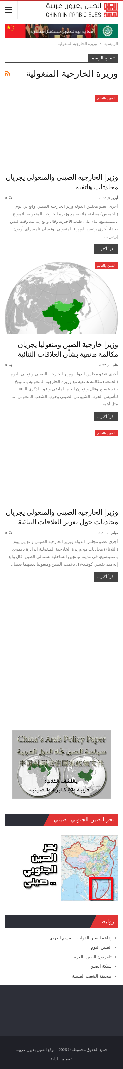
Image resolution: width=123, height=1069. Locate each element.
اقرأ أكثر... (105, 249)
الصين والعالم (106, 98)
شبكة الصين (101, 966)
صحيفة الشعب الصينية (92, 976)
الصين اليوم (101, 947)
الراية (55, 1059)
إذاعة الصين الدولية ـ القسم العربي (80, 937)
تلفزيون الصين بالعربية (92, 956)
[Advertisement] (61, 652)
